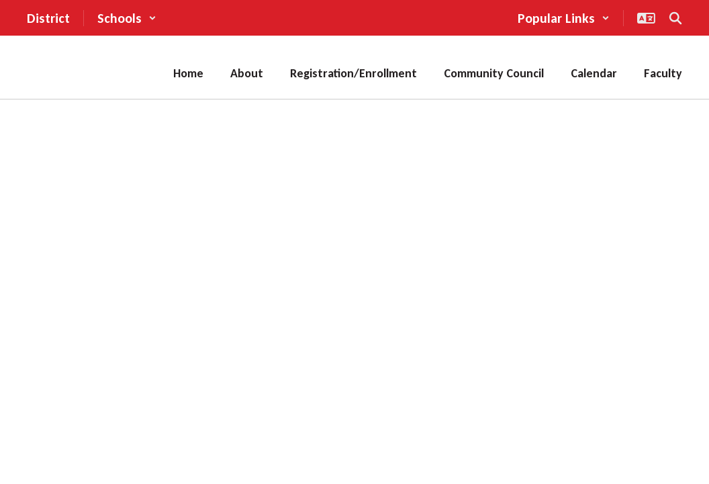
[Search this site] (675, 18)
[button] (126, 18)
